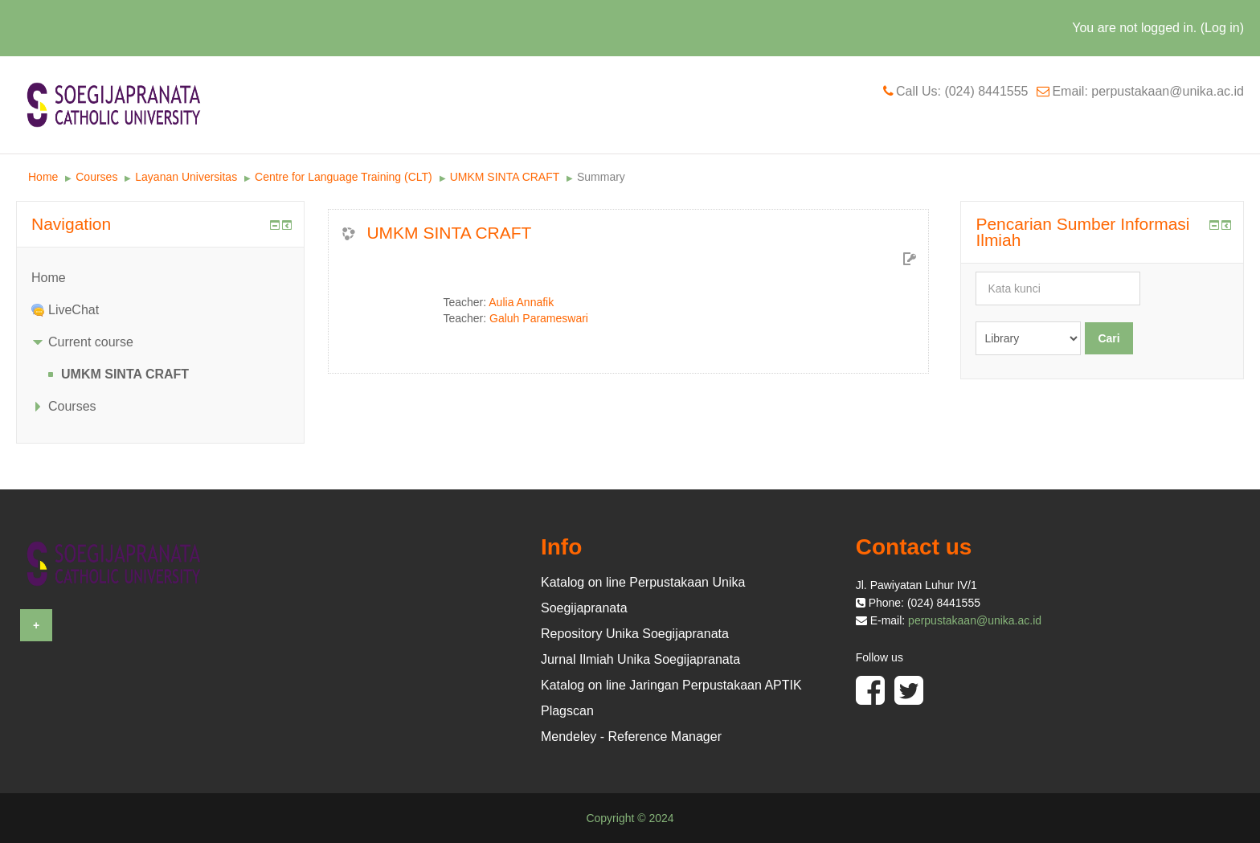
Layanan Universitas (186, 176)
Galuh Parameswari (538, 318)
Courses (96, 176)
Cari (1108, 338)
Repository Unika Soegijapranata (635, 633)
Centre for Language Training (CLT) (343, 176)
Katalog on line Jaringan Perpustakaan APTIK (671, 685)
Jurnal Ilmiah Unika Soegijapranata (640, 659)
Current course (90, 342)
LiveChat (73, 310)
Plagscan (567, 711)
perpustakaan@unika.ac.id (974, 620)
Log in (1222, 28)
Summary (601, 176)
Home (43, 176)
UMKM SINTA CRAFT (504, 176)
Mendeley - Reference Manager (631, 736)
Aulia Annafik (521, 302)
